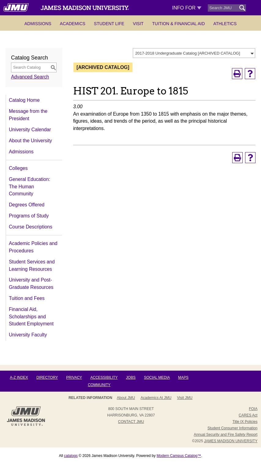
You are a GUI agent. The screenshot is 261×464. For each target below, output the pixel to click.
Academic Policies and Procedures (33, 247)
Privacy (74, 377)
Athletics (225, 23)
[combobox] (194, 53)
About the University (30, 140)
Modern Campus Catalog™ (179, 456)
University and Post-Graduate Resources (31, 283)
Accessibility (103, 377)
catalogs (71, 456)
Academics (72, 23)
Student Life (109, 23)
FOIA (253, 409)
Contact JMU (131, 422)
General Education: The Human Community (29, 186)
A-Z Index (19, 377)
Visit (138, 23)
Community (99, 385)
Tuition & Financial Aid (178, 23)
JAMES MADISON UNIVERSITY (231, 441)
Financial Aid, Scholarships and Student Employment (31, 316)
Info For (186, 7)
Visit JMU (184, 398)
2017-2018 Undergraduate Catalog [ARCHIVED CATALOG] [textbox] (187, 53)
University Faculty (28, 334)
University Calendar (30, 129)
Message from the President (28, 115)
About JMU (126, 398)
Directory (47, 377)
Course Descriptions (30, 226)
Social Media (157, 377)
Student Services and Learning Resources (32, 265)
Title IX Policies (245, 422)
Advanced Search (30, 76)
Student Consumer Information (232, 428)
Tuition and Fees (27, 298)
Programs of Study (29, 215)
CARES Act (248, 415)
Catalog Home (24, 100)
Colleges (18, 168)
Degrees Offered (26, 204)
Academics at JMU (156, 398)
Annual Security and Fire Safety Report (225, 434)
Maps (183, 377)
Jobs (131, 377)
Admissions (37, 23)
